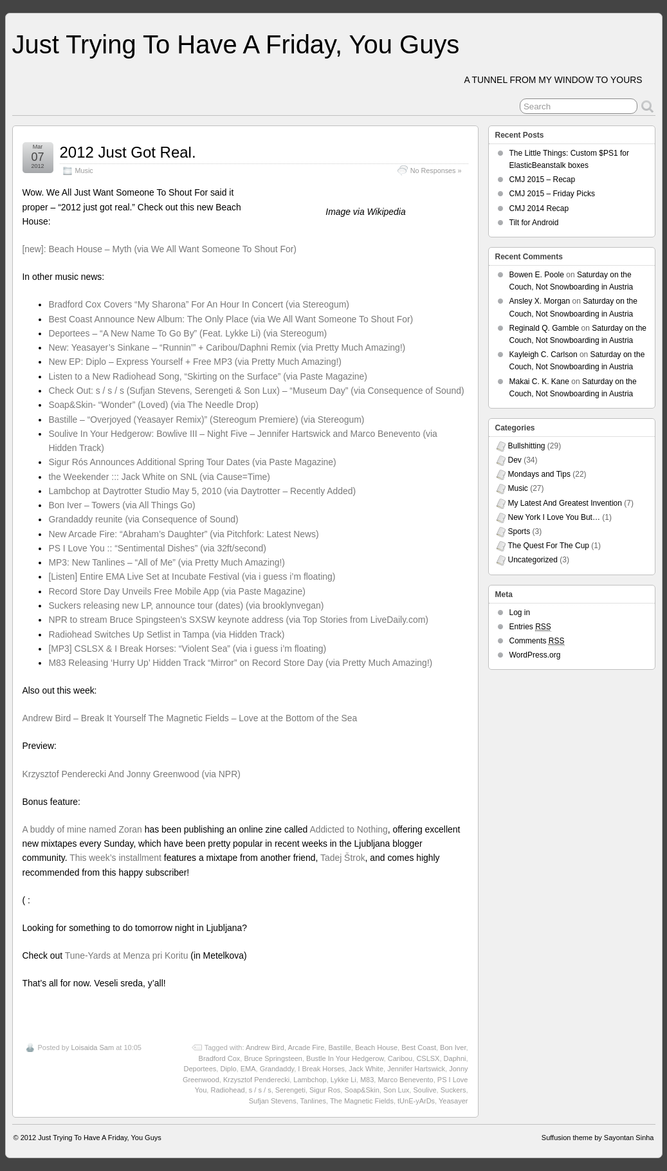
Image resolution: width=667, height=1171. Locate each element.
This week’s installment (115, 858)
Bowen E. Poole (536, 274)
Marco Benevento (405, 1079)
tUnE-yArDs (416, 1101)
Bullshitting (526, 445)
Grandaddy (277, 1069)
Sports (519, 531)
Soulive (424, 1090)
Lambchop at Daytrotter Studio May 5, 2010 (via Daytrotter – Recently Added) (202, 491)
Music (84, 170)
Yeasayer (453, 1101)
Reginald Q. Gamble (544, 328)
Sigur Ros (324, 1090)
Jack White (366, 1069)
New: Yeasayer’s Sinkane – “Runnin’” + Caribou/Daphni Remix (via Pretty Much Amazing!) (226, 347)
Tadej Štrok (342, 858)
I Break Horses (321, 1069)
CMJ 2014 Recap (539, 208)
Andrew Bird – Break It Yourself (84, 718)
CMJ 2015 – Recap (542, 179)
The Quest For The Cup (549, 545)
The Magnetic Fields (362, 1101)
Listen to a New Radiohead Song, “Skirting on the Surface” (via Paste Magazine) (207, 376)
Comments (537, 641)
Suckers (453, 1090)
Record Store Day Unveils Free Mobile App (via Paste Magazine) (177, 591)
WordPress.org (535, 654)
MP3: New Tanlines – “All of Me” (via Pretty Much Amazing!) (166, 562)
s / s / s (260, 1090)
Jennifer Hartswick (416, 1069)
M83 (367, 1079)
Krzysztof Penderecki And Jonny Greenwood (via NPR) (132, 774)
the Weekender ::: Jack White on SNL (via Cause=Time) (159, 477)
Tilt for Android (534, 222)
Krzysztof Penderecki (256, 1079)
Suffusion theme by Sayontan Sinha (598, 1137)
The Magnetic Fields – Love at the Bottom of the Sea (253, 718)
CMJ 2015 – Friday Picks (552, 193)
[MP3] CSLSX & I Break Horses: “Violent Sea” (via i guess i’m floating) (187, 648)
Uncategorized (533, 559)
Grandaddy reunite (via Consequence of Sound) (143, 519)
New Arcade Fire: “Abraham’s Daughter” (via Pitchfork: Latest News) (183, 534)
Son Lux (396, 1090)
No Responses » (436, 170)
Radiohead (227, 1090)
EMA (248, 1069)
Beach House (376, 1047)
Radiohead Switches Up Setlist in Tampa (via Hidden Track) (166, 634)
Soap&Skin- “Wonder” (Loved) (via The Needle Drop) (153, 405)
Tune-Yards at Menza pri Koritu (126, 955)
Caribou (400, 1058)
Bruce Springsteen (273, 1058)
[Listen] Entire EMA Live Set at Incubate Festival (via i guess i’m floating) (191, 576)
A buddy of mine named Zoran (82, 829)
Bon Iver (453, 1047)
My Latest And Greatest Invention (565, 503)
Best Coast (418, 1047)
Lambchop (309, 1079)
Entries (530, 627)
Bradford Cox (220, 1058)
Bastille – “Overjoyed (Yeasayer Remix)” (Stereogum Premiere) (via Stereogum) (206, 419)
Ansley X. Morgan (540, 301)
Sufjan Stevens (273, 1101)
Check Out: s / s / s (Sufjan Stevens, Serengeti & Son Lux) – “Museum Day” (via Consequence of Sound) (256, 390)
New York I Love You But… (554, 517)
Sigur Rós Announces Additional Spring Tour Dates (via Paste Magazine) (192, 462)
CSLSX (427, 1058)
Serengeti (290, 1090)
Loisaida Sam (92, 1047)
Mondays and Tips (539, 474)
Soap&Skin (361, 1090)
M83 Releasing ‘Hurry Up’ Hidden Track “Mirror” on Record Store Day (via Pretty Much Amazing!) (240, 663)
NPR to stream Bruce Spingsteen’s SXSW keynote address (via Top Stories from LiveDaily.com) (238, 619)
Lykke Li (343, 1079)
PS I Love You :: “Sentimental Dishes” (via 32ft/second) (157, 548)
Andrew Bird (265, 1047)
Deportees (200, 1069)
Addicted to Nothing (348, 829)
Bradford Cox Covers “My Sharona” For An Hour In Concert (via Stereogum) (198, 304)
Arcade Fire (306, 1047)
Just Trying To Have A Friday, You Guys (236, 44)
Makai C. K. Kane (539, 381)
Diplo (228, 1069)
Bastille (339, 1047)
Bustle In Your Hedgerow (344, 1058)
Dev (515, 460)
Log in (520, 612)
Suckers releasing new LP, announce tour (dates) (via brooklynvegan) (186, 605)
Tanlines (313, 1101)
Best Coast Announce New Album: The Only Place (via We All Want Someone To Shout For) (230, 319)
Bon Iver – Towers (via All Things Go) (121, 505)
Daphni (455, 1058)
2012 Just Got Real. (128, 152)
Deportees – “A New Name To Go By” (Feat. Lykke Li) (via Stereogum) (187, 333)
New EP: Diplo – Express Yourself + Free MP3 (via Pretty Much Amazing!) (195, 361)
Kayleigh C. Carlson (543, 354)
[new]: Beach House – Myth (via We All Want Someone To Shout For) (160, 249)
